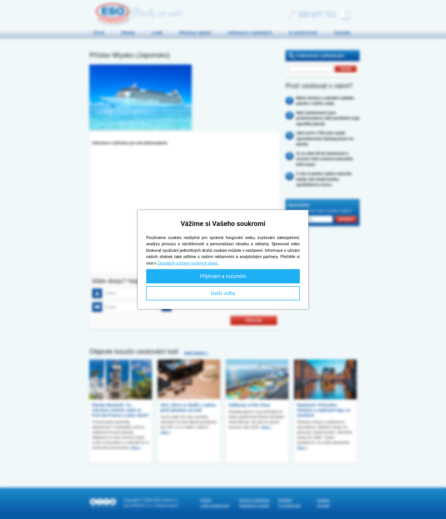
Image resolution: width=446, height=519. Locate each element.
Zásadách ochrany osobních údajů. (188, 263)
